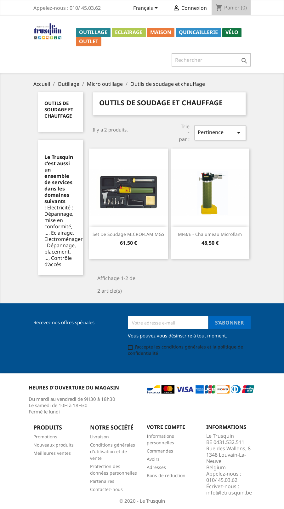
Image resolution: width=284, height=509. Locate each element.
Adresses (156, 467)
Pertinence (220, 133)
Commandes (160, 451)
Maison (160, 32)
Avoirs (153, 459)
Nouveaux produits (53, 445)
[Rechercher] (211, 60)
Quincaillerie (198, 32)
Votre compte (166, 427)
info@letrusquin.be (229, 492)
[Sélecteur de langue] (146, 8)
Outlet (88, 41)
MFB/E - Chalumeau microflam (210, 234)
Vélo (231, 32)
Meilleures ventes (52, 453)
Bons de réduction (166, 475)
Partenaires (102, 481)
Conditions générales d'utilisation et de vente (112, 451)
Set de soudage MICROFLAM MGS (128, 234)
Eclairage (129, 32)
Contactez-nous (106, 489)
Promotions (45, 437)
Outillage (93, 32)
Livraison (99, 437)
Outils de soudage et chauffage (58, 109)
